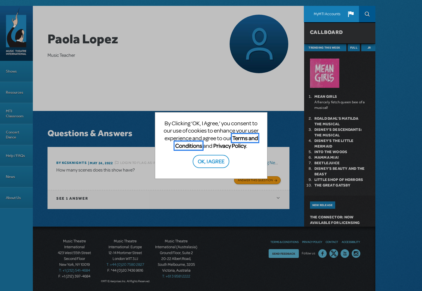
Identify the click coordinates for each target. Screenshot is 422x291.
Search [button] (367, 14)
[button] (351, 14)
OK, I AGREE (211, 161)
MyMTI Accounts (327, 14)
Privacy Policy (229, 145)
